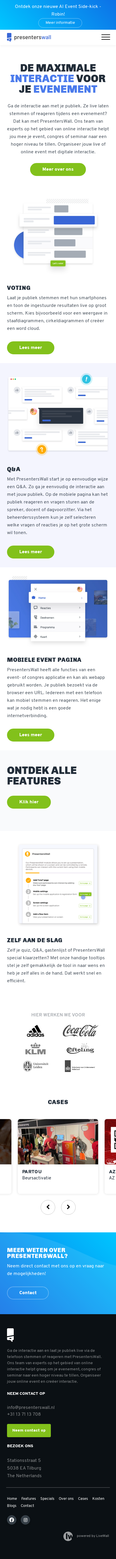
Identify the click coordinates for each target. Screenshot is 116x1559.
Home (12, 1499)
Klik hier (29, 802)
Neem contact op (29, 1430)
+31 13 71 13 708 (24, 1414)
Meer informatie (60, 23)
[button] (107, 38)
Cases (83, 1499)
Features (28, 1499)
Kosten (98, 1499)
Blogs (11, 1506)
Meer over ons (58, 169)
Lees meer (30, 347)
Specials (47, 1499)
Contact (28, 1293)
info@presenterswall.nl (31, 1407)
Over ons (66, 1499)
